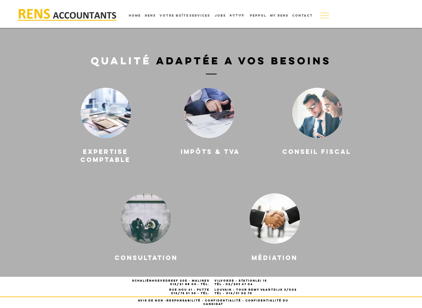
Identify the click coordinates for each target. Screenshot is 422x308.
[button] (324, 15)
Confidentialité (223, 300)
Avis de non (150, 300)
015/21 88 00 (183, 284)
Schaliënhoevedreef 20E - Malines (170, 280)
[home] (134, 16)
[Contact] (302, 16)
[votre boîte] (174, 16)
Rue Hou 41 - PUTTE (189, 289)
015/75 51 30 (183, 293)
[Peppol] (258, 16)
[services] (200, 16)
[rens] (150, 16)
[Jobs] (220, 16)
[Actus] (237, 15)
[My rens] (279, 16)
